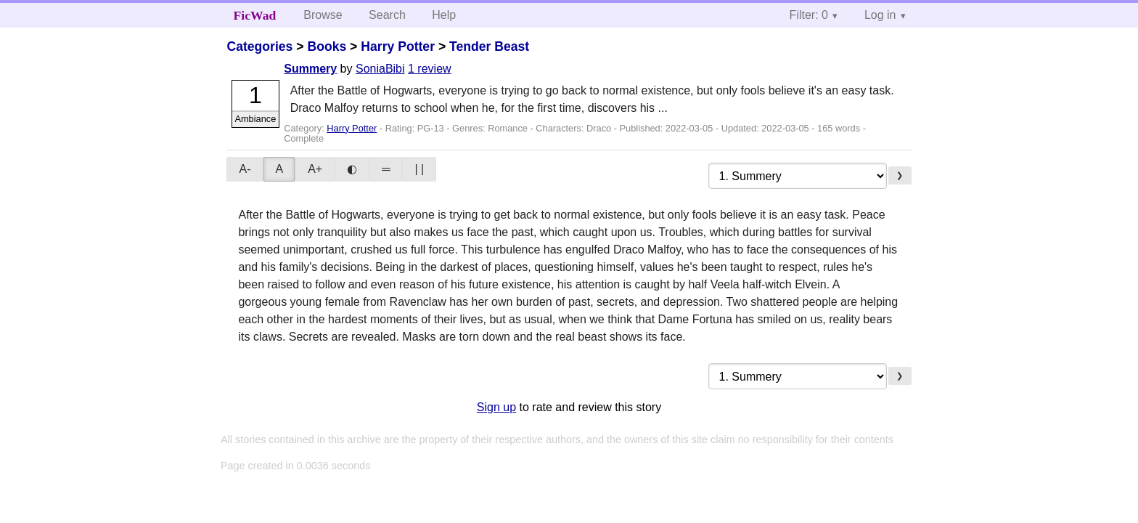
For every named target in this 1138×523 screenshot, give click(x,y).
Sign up (496, 407)
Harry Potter (398, 46)
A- (244, 169)
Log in (880, 15)
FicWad (255, 15)
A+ (315, 169)
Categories (259, 46)
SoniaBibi (380, 68)
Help (444, 15)
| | (419, 169)
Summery (310, 68)
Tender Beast (489, 46)
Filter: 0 (809, 15)
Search (387, 15)
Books (326, 46)
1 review (429, 68)
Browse (322, 15)
